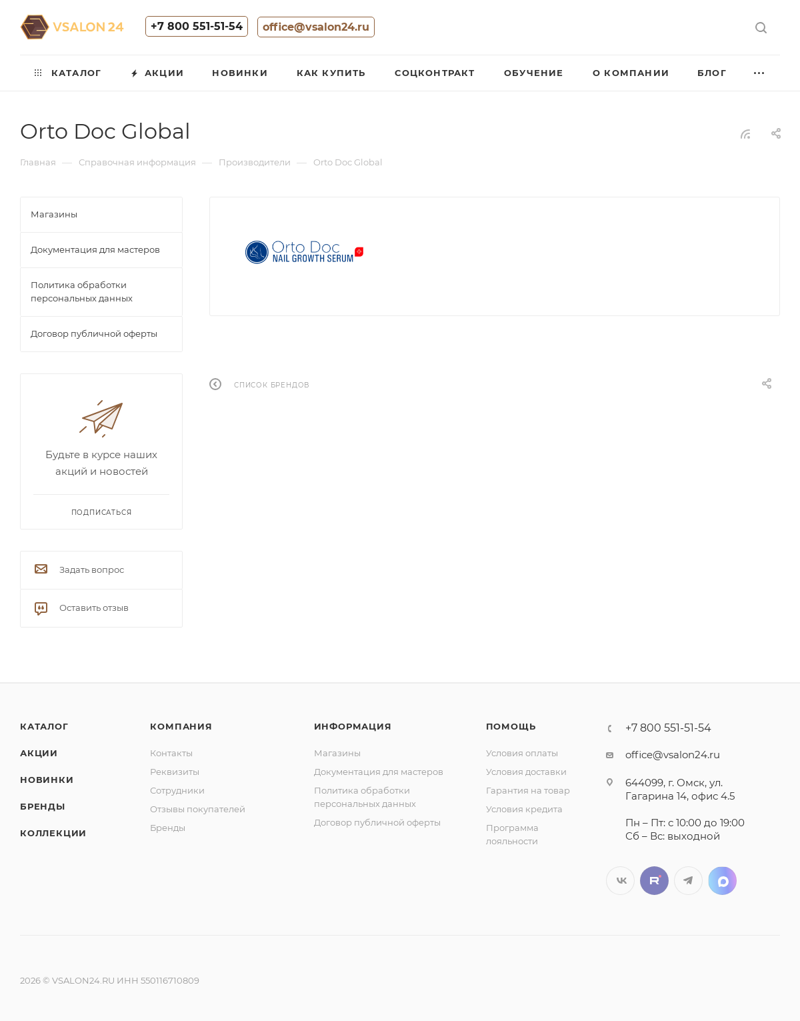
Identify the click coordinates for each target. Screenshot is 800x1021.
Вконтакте (620, 880)
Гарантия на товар (528, 790)
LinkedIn (722, 880)
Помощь (511, 726)
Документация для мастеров (378, 771)
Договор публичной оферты (377, 822)
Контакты (171, 753)
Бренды (42, 806)
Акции (39, 753)
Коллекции (53, 833)
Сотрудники (177, 790)
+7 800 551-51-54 (197, 26)
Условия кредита (524, 809)
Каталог (44, 726)
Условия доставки (526, 771)
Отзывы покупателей (197, 809)
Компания (181, 726)
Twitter (654, 880)
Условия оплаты (522, 753)
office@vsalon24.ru (316, 27)
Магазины (337, 753)
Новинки (47, 779)
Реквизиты (174, 771)
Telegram (688, 880)
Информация (353, 726)
